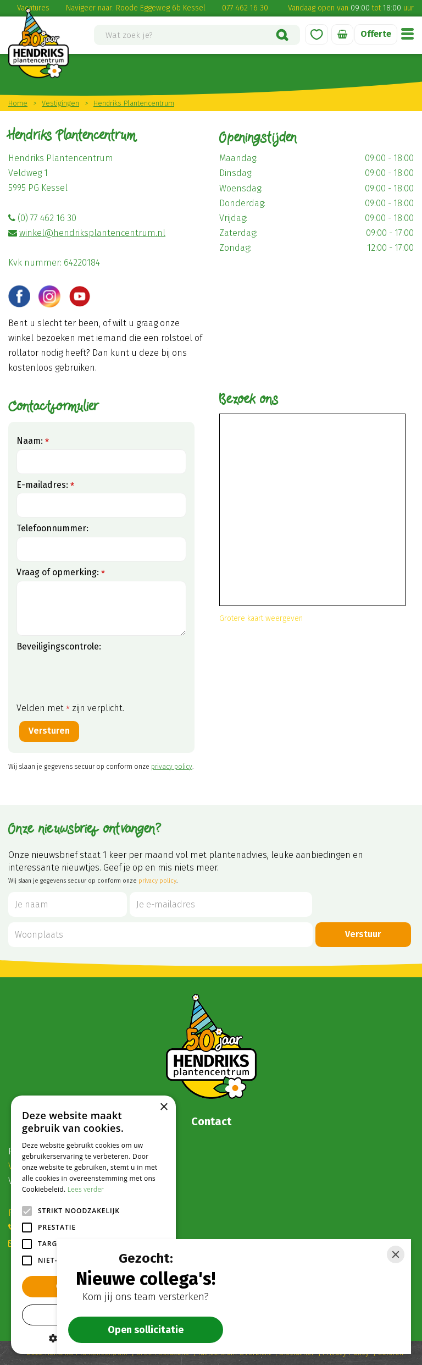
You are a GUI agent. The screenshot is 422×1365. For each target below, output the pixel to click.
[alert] (93, 1225)
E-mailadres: (45, 485)
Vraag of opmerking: (60, 573)
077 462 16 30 (245, 8)
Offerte (375, 34)
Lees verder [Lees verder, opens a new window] (86, 1189)
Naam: (32, 441)
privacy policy (171, 766)
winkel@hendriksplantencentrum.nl (92, 233)
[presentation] (100, 676)
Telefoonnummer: (52, 528)
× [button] (163, 1107)
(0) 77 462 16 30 (47, 218)
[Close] (395, 1254)
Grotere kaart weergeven (261, 618)
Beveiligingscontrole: (58, 646)
